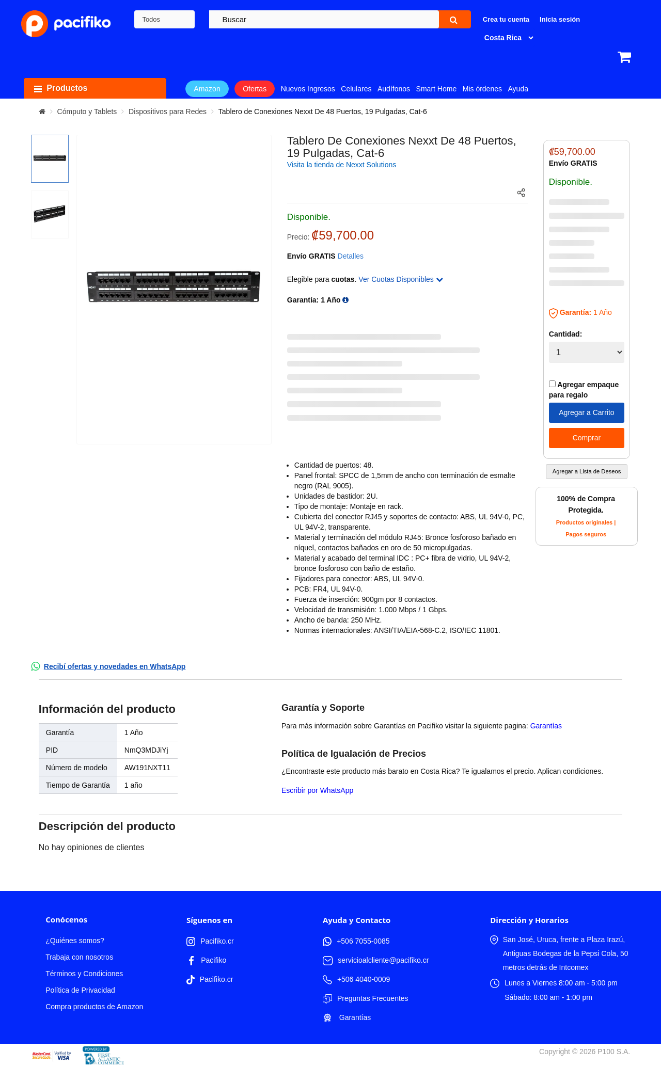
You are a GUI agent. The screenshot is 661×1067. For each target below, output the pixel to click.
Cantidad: (566, 334)
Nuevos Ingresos (308, 89)
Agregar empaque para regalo (584, 389)
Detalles (351, 256)
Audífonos (393, 89)
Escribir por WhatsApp (317, 790)
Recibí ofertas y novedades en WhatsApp (115, 666)
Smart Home (436, 89)
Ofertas (254, 89)
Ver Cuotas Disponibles (400, 279)
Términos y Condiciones (84, 973)
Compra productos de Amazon (94, 1006)
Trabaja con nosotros (79, 957)
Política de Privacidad (80, 990)
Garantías (546, 726)
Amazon (207, 89)
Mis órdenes (482, 89)
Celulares (356, 89)
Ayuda (518, 89)
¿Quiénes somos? (74, 940)
